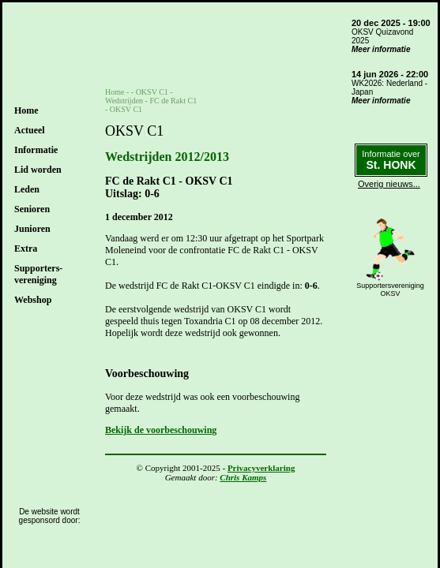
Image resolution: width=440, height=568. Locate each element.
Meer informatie (381, 49)
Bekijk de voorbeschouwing (160, 429)
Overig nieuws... (389, 184)
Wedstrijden (124, 100)
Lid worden (38, 169)
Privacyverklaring (261, 468)
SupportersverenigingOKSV (390, 289)
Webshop (32, 299)
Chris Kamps (243, 477)
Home (26, 110)
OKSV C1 (152, 92)
